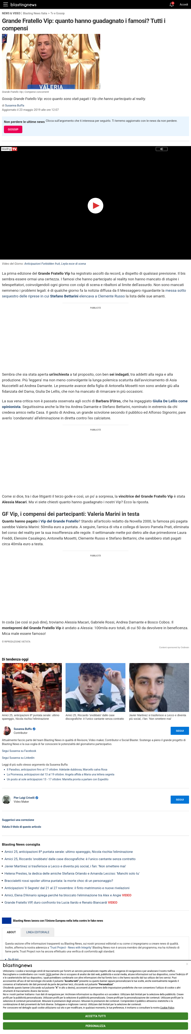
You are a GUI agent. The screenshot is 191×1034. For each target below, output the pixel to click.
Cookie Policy (167, 1007)
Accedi (184, 4)
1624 (48, 974)
